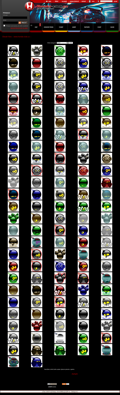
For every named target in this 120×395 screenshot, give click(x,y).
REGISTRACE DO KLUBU (19, 28)
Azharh (75, 374)
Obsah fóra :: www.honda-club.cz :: (16, 37)
